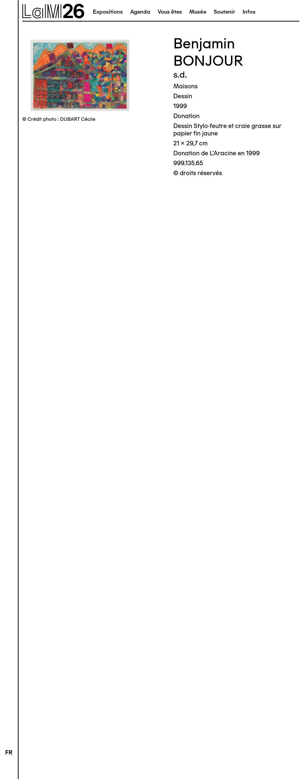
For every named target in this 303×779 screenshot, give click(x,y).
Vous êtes (170, 11)
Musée (197, 11)
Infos (249, 11)
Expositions (108, 11)
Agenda (140, 11)
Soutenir (224, 11)
